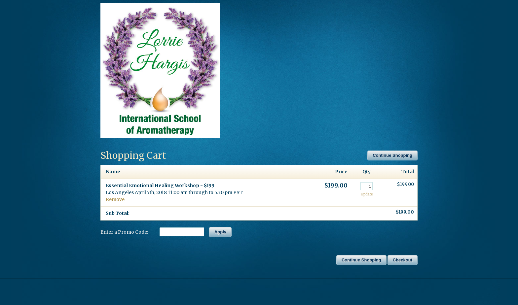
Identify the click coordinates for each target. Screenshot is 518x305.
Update (367, 194)
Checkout (402, 259)
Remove (115, 199)
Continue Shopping (392, 155)
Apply (220, 231)
